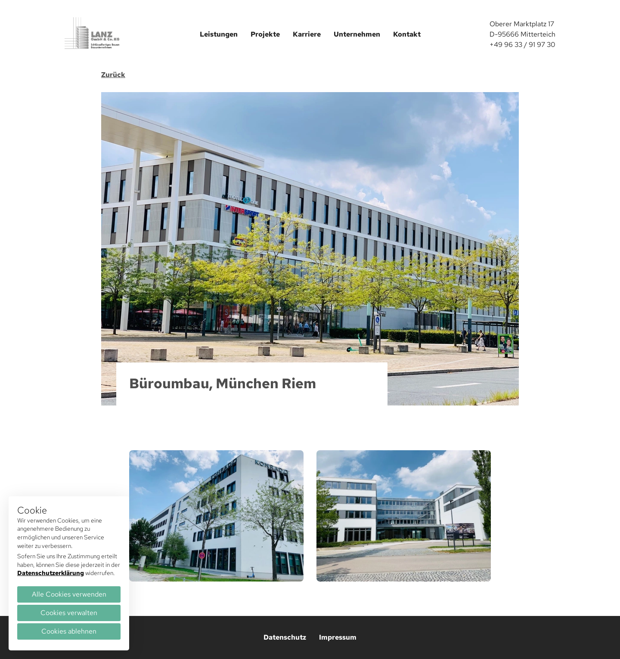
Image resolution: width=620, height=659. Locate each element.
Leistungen (219, 34)
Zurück (113, 74)
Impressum (337, 637)
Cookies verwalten (68, 612)
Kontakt (407, 34)
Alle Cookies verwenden (69, 594)
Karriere (307, 34)
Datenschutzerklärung (50, 573)
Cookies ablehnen (68, 631)
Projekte (265, 34)
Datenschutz (285, 637)
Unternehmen (357, 34)
